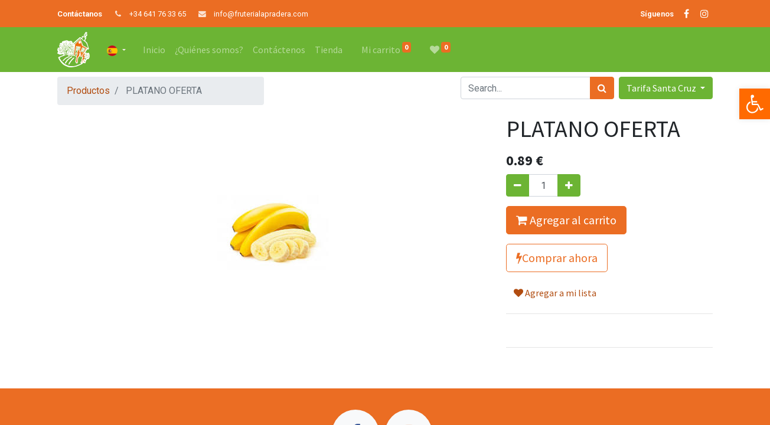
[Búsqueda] (602, 88)
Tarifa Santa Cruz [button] (662, 88)
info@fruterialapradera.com (261, 13)
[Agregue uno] (568, 185)
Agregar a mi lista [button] (555, 293)
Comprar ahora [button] (557, 257)
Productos (88, 90)
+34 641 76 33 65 (157, 13)
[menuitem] (154, 49)
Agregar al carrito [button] (566, 219)
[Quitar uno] (517, 185)
